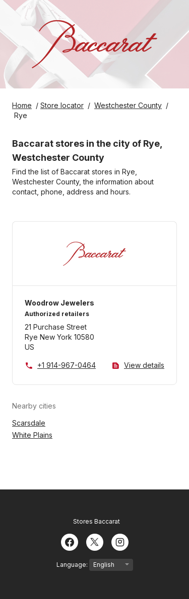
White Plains (32, 435)
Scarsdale (28, 423)
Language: (94, 565)
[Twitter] (94, 541)
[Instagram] (120, 541)
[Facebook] (69, 541)
